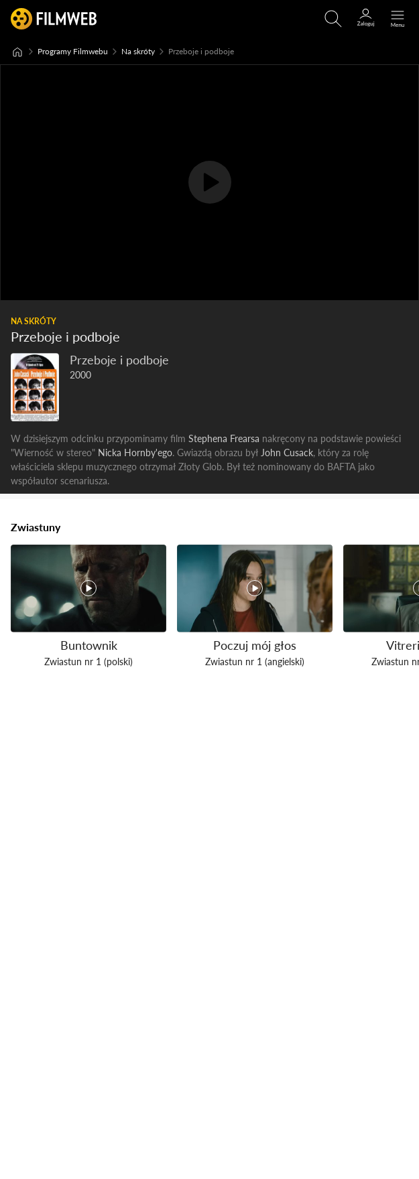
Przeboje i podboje (119, 360)
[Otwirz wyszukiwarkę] (333, 18)
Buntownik (88, 644)
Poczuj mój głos (254, 644)
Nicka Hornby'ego (135, 452)
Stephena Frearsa (223, 438)
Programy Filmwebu (73, 51)
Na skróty (138, 51)
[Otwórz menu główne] (397, 18)
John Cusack (287, 452)
